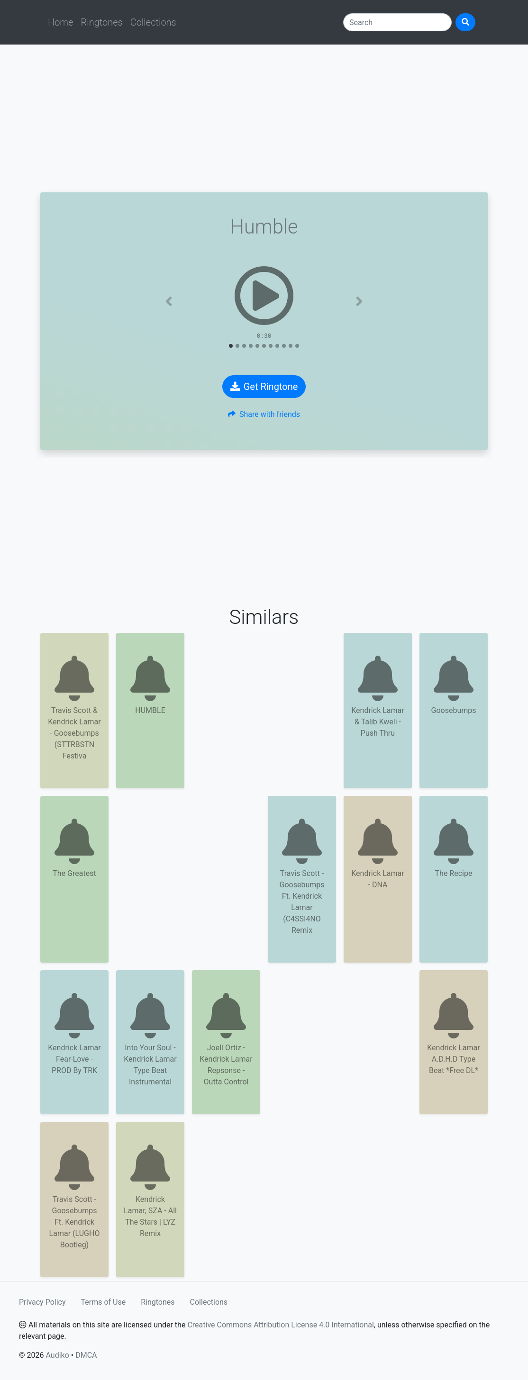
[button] (169, 301)
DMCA (86, 1355)
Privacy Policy (42, 1302)
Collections (153, 22)
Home (60, 22)
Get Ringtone (264, 386)
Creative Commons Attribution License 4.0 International (280, 1324)
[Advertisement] (264, 118)
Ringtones (101, 22)
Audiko (57, 1355)
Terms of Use (103, 1302)
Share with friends (264, 414)
